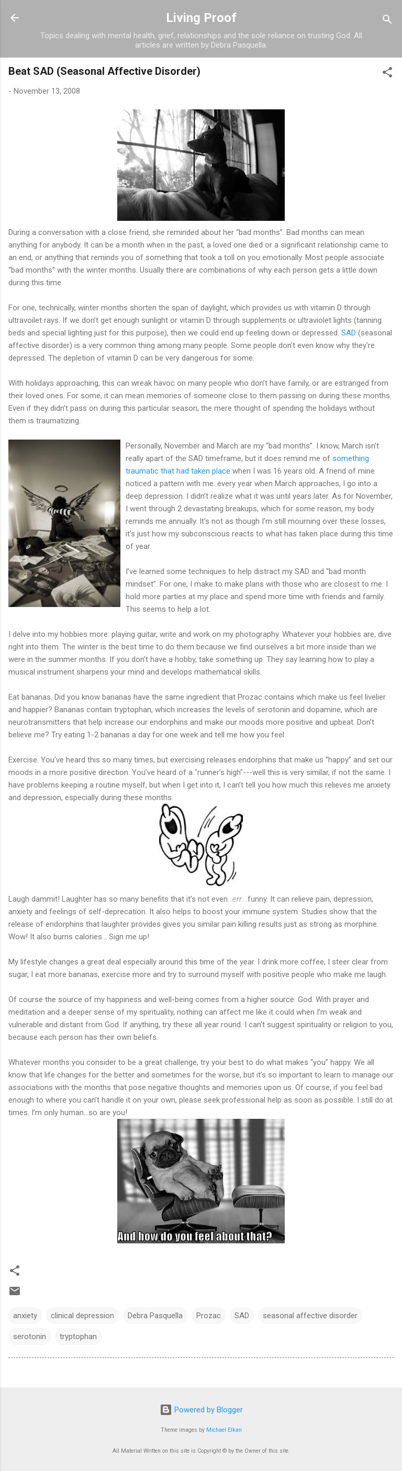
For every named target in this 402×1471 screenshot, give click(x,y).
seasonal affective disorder (310, 1315)
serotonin (29, 1336)
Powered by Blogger (201, 1409)
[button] (387, 74)
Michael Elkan (224, 1430)
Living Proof (201, 17)
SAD (348, 333)
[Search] (387, 21)
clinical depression (82, 1315)
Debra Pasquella (155, 1315)
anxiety (25, 1315)
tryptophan (78, 1336)
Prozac (208, 1315)
